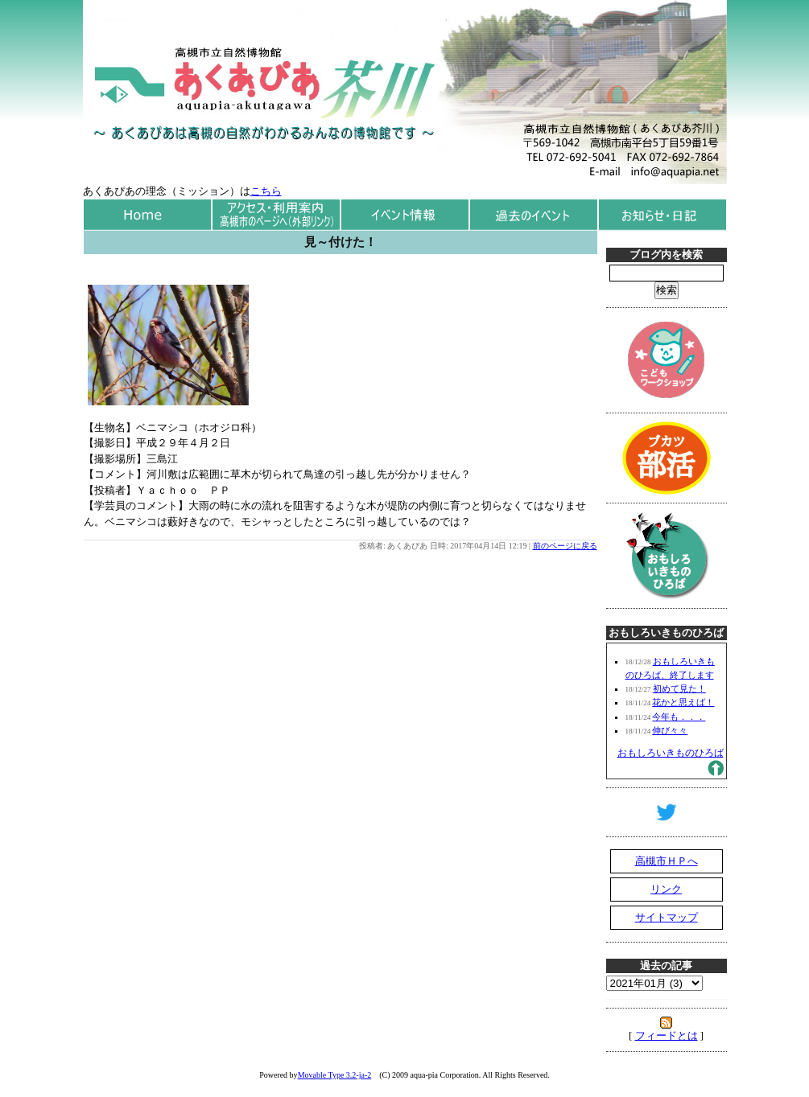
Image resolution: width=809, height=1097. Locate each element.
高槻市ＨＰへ (666, 861)
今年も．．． (678, 716)
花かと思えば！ (683, 702)
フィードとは (666, 1035)
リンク (666, 889)
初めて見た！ (679, 688)
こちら (266, 191)
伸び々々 (669, 730)
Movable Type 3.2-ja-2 (335, 1074)
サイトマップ (666, 917)
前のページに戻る (565, 545)
